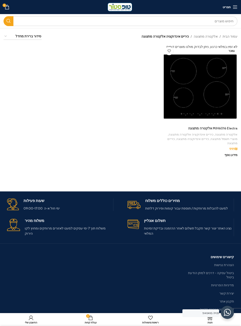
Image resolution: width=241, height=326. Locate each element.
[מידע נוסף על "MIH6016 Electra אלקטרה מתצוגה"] (231, 155)
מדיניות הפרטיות (222, 285)
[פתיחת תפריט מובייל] (230, 7)
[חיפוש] (120, 21)
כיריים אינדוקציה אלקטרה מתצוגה (191, 134)
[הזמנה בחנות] (23, 36)
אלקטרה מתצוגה (206, 36)
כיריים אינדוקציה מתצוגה (192, 138)
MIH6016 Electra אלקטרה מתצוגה (212, 128)
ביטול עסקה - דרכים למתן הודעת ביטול (211, 275)
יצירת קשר (226, 293)
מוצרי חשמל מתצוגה (223, 138)
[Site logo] (121, 6)
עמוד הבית (230, 36)
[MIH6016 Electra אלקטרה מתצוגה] (200, 84)
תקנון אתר (226, 301)
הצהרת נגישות (224, 265)
